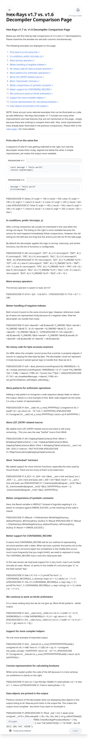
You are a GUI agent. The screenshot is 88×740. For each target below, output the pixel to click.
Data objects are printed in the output (29, 105)
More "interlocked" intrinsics (24, 81)
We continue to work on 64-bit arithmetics (31, 93)
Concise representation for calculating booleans (34, 101)
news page (12, 129)
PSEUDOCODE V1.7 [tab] (16, 160)
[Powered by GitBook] (20, 731)
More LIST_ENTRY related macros (27, 76)
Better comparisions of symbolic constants (31, 85)
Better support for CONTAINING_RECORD (31, 89)
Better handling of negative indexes (28, 64)
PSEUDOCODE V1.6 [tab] (16, 180)
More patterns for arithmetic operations (30, 72)
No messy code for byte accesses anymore (31, 68)
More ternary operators (22, 60)
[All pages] (20, 721)
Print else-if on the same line (24, 52)
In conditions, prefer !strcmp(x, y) (27, 56)
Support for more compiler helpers (28, 97)
